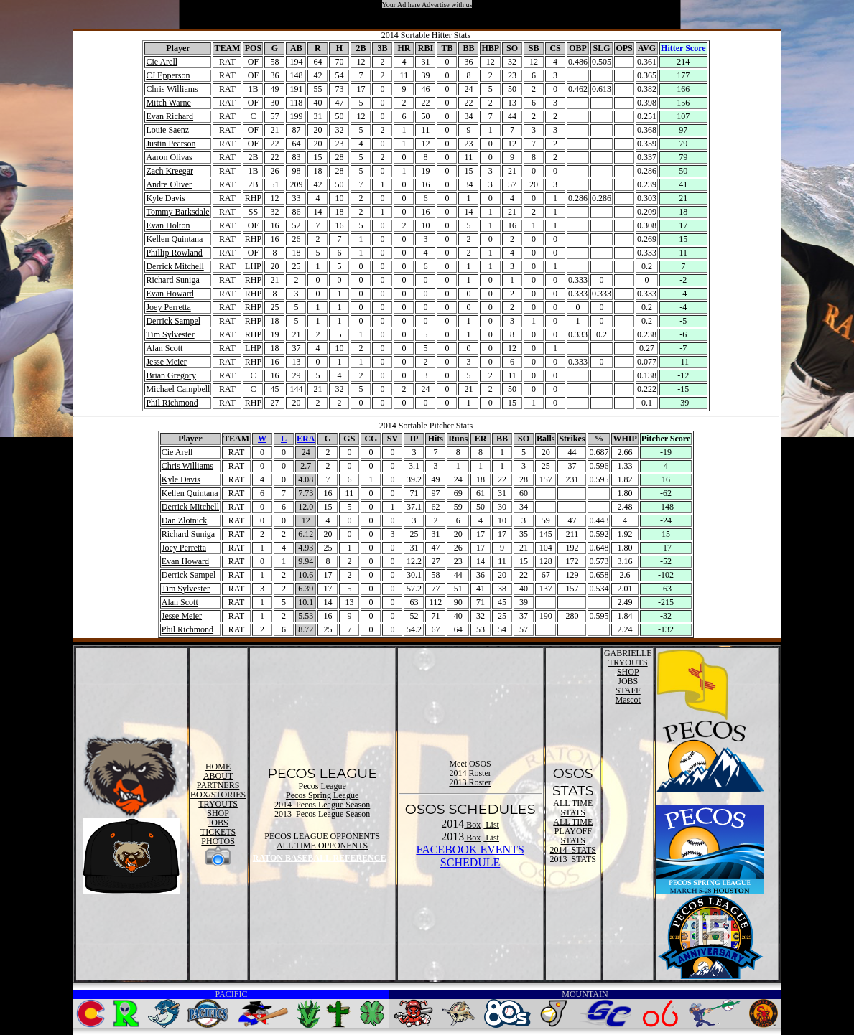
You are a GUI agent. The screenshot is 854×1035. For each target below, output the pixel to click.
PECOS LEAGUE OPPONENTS (322, 836)
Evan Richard (169, 116)
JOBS (218, 823)
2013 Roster (470, 782)
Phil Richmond (172, 403)
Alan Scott (164, 348)
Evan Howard (169, 294)
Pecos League (321, 786)
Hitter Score (683, 48)
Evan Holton (168, 225)
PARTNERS (218, 785)
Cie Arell (161, 62)
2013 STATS (573, 859)
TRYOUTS (218, 804)
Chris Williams (172, 89)
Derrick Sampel (173, 321)
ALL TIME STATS (573, 808)
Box (472, 825)
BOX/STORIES (218, 795)
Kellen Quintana (174, 239)
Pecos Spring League (322, 795)
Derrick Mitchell (174, 266)
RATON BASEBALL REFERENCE (319, 858)
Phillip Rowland (174, 253)
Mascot (628, 700)
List (491, 825)
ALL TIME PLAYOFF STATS (573, 831)
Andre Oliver (169, 184)
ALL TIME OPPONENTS (322, 845)
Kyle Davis (165, 198)
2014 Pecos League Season (322, 805)
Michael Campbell (178, 389)
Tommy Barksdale (177, 212)
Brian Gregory (171, 375)
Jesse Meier (166, 362)
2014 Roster (470, 773)
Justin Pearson (170, 144)
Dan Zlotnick (185, 520)
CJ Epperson (168, 75)
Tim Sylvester (170, 334)
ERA (306, 439)
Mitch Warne (168, 103)
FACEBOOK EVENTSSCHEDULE (470, 855)
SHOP (218, 813)
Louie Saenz (167, 130)
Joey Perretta (168, 307)
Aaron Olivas (169, 157)
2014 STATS (573, 850)
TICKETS (218, 832)
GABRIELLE (628, 653)
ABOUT (218, 776)
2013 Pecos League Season (322, 814)
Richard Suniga (172, 280)
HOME (218, 767)
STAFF (628, 690)
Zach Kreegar (169, 171)
